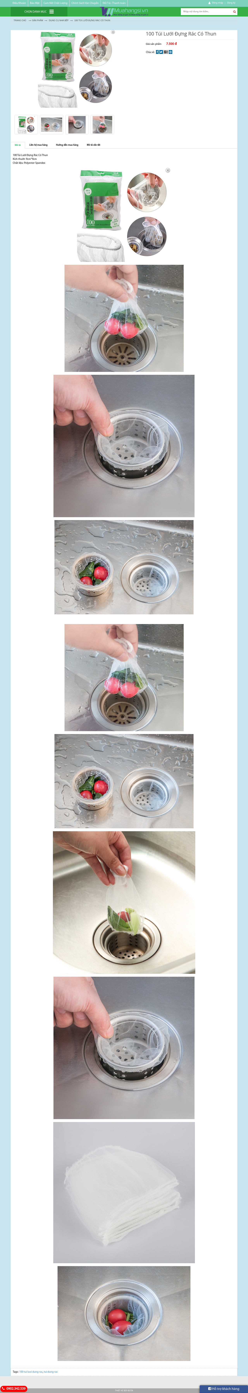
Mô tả (18, 145)
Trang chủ (20, 20)
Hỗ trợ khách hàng (223, 1389)
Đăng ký (231, 3)
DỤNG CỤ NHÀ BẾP (58, 20)
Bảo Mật (35, 3)
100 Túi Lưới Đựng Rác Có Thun (92, 20)
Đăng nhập (217, 3)
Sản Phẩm (37, 20)
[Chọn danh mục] (39, 11)
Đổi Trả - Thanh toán (114, 3)
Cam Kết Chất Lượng (55, 3)
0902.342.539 (13, 1389)
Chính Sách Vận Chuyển (85, 3)
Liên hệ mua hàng (38, 145)
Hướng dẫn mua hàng (67, 145)
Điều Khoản (19, 3)
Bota (130, 1391)
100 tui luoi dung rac (31, 1371)
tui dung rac (51, 1371)
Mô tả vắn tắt (93, 145)
